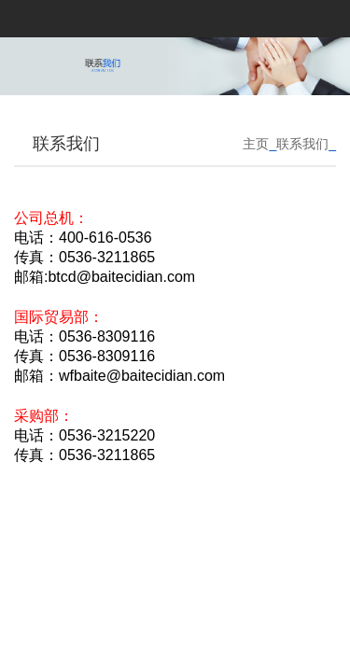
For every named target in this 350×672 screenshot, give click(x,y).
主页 (256, 143)
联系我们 (302, 143)
